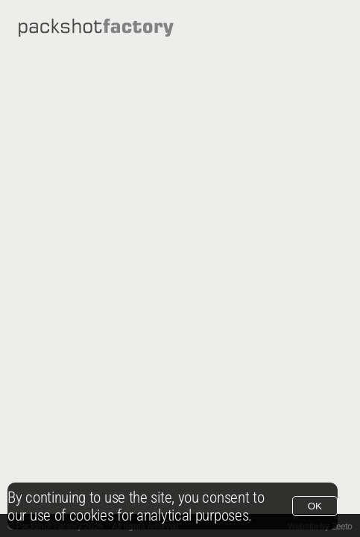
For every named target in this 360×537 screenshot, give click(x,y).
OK (315, 506)
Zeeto (342, 526)
